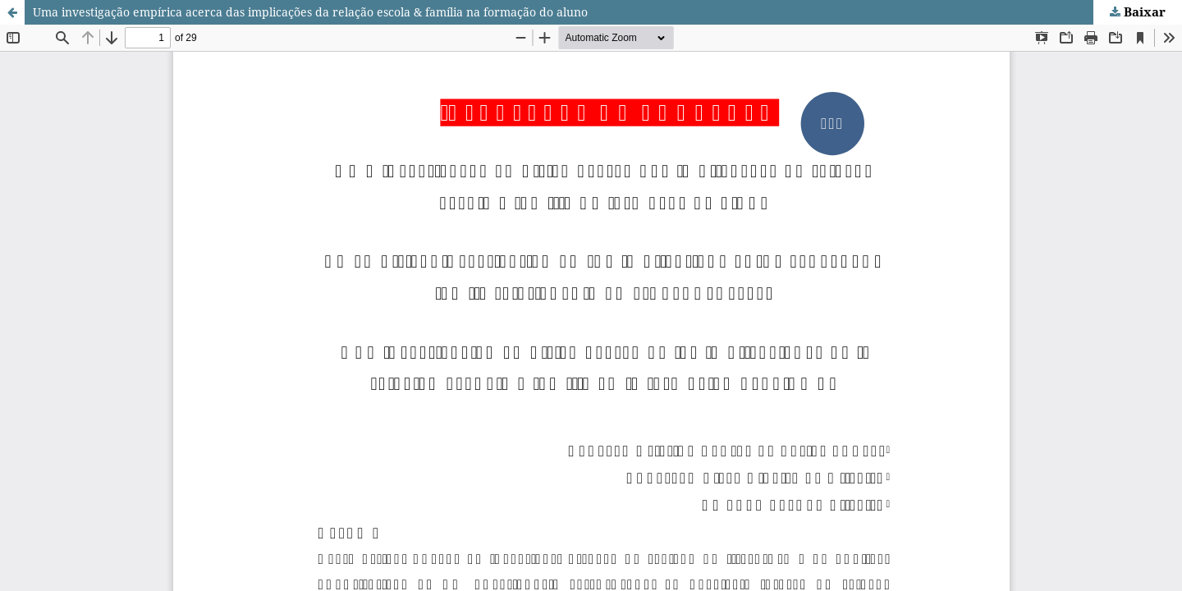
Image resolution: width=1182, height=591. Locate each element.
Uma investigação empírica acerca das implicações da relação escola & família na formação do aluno (310, 12)
